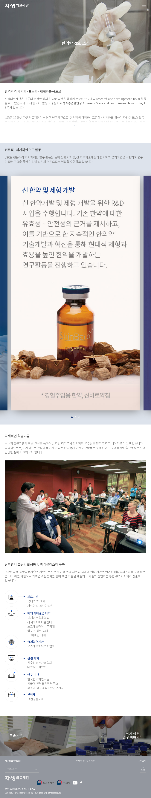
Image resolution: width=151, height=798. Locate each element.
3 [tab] (79, 417)
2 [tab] (75, 417)
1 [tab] (72, 417)
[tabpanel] (75, 295)
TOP (143, 770)
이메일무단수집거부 (85, 761)
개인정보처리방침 (13, 761)
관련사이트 (12, 769)
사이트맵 (142, 761)
